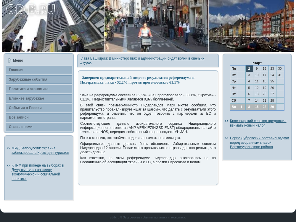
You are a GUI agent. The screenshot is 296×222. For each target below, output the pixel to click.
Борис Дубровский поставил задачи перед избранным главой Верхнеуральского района (259, 142)
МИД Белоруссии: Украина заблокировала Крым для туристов (40, 150)
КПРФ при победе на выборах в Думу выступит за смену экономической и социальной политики (38, 172)
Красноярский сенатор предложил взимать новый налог (258, 123)
